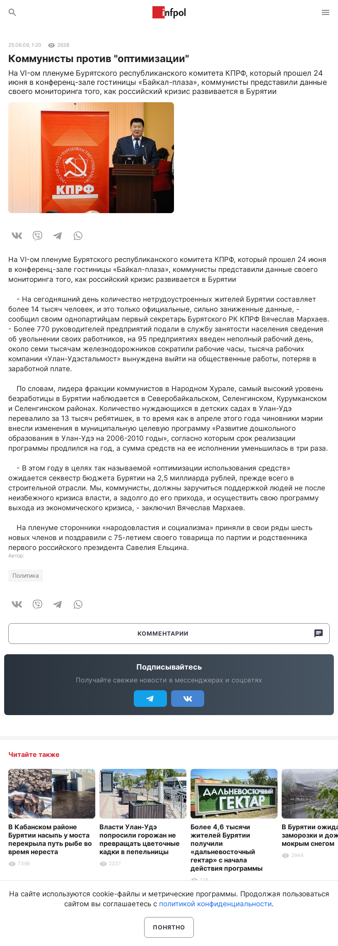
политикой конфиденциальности (215, 904)
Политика (25, 575)
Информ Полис (169, 12)
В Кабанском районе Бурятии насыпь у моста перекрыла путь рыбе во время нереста (50, 839)
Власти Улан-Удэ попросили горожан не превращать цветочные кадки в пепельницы (139, 839)
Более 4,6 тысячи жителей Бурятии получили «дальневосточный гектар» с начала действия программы (227, 847)
